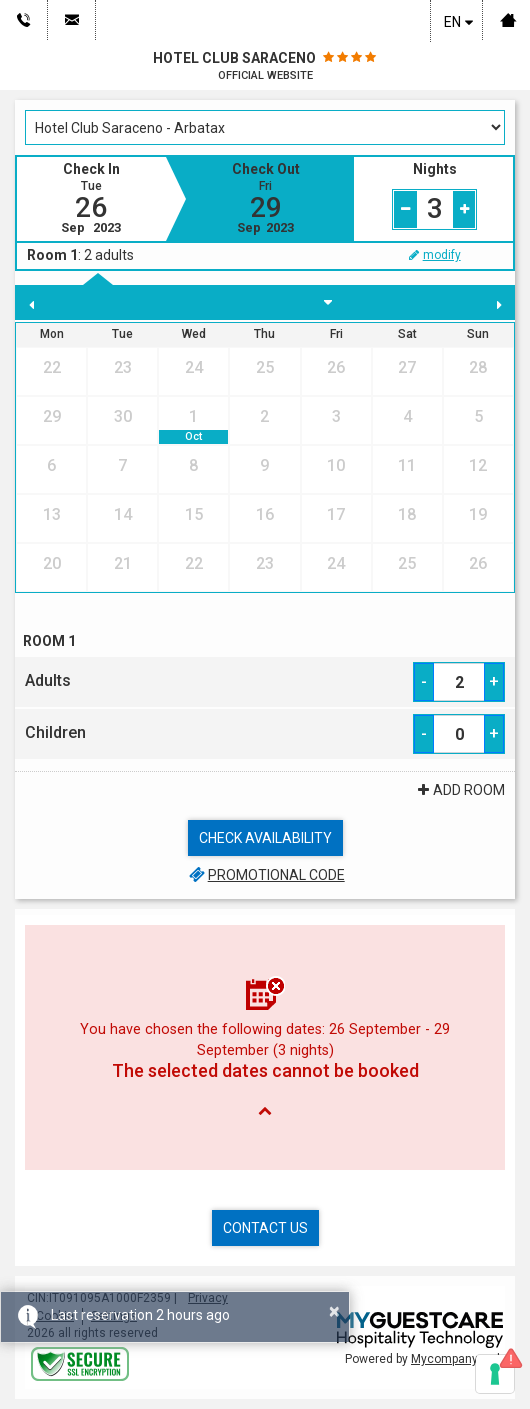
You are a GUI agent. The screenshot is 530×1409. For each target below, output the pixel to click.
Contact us (265, 1228)
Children (55, 732)
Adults (48, 680)
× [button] (334, 1311)
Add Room (459, 790)
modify (433, 255)
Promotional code (264, 875)
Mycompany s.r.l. (457, 1359)
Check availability (265, 838)
